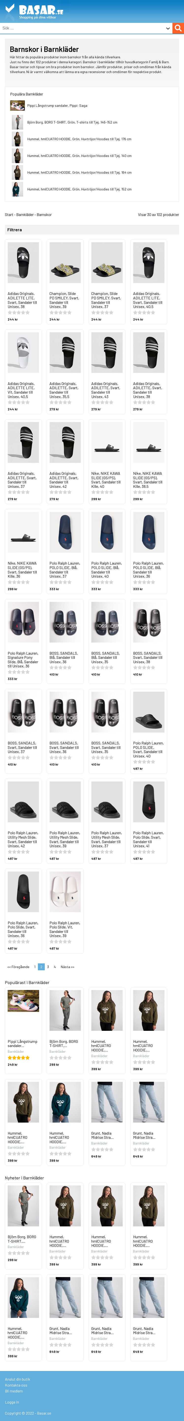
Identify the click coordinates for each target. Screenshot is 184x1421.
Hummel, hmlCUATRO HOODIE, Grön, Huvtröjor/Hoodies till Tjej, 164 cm (79, 172)
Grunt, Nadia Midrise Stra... (102, 1135)
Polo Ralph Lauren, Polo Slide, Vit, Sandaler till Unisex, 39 (64, 929)
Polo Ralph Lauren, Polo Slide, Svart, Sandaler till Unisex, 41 (148, 839)
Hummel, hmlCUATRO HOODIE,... (101, 1045)
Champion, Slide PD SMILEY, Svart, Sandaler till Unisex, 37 (106, 300)
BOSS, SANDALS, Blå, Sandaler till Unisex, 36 (63, 657)
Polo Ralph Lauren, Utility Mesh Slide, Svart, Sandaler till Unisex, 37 (106, 839)
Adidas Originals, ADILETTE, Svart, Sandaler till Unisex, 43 (105, 390)
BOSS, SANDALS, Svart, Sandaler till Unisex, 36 (64, 747)
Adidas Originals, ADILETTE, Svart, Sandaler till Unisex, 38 (147, 390)
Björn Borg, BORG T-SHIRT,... (63, 1043)
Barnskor (44, 214)
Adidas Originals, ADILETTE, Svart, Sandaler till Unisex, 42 (63, 480)
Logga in (12, 1402)
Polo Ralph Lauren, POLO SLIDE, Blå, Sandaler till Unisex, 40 (106, 569)
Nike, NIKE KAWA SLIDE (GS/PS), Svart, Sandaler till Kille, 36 (22, 569)
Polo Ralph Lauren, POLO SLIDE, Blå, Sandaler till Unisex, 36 (148, 569)
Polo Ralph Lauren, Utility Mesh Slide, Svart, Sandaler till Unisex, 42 (23, 839)
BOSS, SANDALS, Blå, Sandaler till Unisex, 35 (105, 657)
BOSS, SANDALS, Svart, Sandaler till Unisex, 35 (106, 747)
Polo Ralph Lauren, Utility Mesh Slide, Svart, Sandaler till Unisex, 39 (64, 839)
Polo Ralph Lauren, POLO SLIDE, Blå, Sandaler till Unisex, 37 (64, 569)
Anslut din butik (17, 1379)
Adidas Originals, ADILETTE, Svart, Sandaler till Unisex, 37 (22, 480)
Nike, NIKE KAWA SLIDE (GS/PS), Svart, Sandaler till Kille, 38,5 (147, 480)
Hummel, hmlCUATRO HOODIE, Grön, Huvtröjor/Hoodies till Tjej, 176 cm (79, 139)
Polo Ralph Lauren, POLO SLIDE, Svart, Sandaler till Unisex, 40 (148, 749)
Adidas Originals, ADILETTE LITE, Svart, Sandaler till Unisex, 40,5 (147, 300)
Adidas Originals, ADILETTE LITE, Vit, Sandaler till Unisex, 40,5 (21, 390)
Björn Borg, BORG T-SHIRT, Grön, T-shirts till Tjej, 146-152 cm (72, 122)
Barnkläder (25, 214)
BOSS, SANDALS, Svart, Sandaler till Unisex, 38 (147, 657)
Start (9, 214)
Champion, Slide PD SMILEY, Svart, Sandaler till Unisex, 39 (64, 300)
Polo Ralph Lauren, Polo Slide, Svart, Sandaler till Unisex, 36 (23, 929)
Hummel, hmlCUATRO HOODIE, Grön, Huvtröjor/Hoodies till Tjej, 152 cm (79, 189)
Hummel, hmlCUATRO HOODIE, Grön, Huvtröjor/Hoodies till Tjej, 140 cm (79, 156)
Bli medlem (14, 1391)
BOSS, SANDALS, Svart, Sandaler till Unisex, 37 (22, 747)
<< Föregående (18, 967)
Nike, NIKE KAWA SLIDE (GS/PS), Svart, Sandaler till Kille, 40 (106, 480)
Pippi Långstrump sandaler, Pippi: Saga (57, 105)
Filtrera (14, 229)
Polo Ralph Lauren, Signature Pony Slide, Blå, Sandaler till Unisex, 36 (23, 659)
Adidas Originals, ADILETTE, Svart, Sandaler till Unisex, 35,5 (63, 390)
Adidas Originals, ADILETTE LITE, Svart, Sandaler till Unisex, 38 (22, 300)
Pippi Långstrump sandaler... (22, 1043)
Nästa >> (67, 967)
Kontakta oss (16, 1385)
